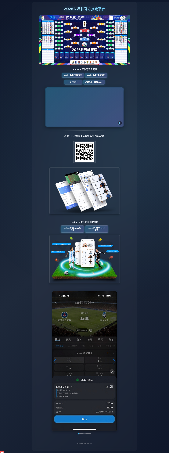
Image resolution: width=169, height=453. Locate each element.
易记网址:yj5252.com (93, 82)
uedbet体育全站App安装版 (72, 229)
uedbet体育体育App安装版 (96, 229)
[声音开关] (120, 123)
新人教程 (73, 82)
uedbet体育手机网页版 (96, 75)
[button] (54, 361)
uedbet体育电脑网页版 (73, 75)
